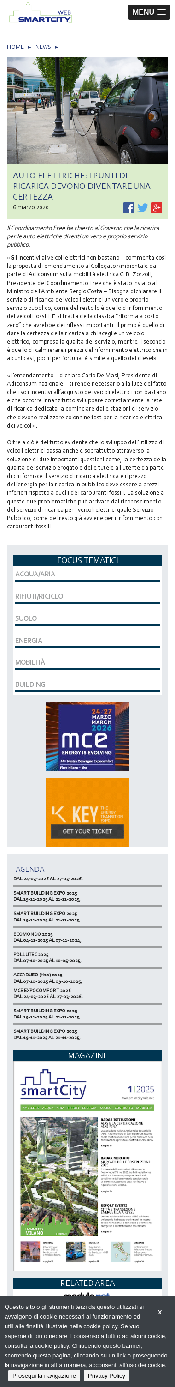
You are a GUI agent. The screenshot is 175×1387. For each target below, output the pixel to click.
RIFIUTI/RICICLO (39, 596)
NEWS (43, 46)
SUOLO (26, 618)
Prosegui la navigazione (44, 1375)
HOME (15, 46)
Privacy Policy (106, 1375)
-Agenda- (30, 869)
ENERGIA (28, 640)
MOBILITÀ (30, 662)
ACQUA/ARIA (35, 574)
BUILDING (30, 684)
